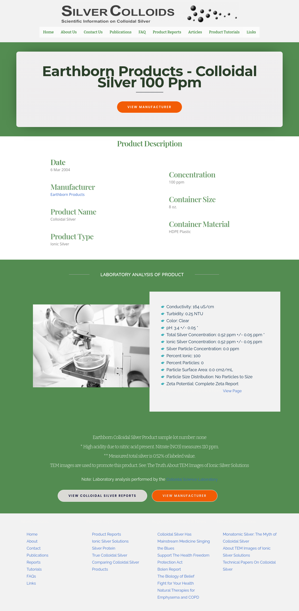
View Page (233, 390)
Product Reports (167, 32)
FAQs (32, 576)
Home (48, 32)
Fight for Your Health (177, 583)
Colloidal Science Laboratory (192, 479)
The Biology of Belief (177, 576)
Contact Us (93, 32)
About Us (69, 32)
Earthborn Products (67, 194)
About (33, 541)
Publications (121, 32)
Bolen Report (170, 569)
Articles (195, 32)
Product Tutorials (224, 32)
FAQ (142, 32)
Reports (34, 562)
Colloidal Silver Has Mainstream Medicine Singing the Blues (178, 541)
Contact (34, 548)
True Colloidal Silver (111, 555)
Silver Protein (104, 548)
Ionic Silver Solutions (112, 541)
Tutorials (35, 569)
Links (251, 32)
